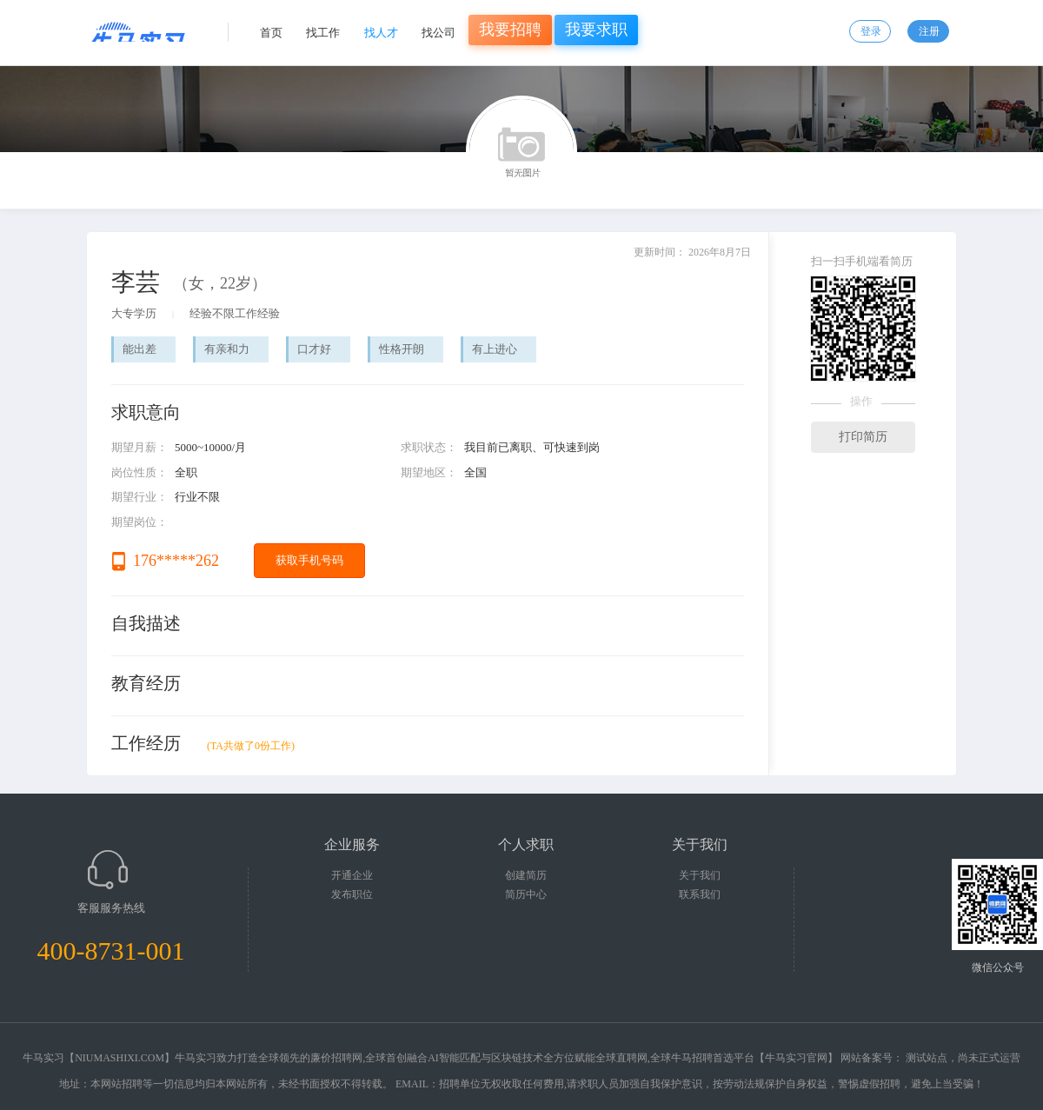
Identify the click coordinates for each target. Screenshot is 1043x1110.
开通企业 (352, 875)
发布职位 (352, 894)
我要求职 (596, 29)
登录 (870, 31)
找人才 (381, 32)
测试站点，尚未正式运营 (963, 1058)
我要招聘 (510, 29)
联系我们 (700, 894)
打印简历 (863, 436)
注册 (929, 31)
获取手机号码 (309, 560)
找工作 (323, 32)
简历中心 (526, 894)
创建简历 (526, 875)
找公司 (438, 32)
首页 (271, 32)
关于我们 (700, 875)
